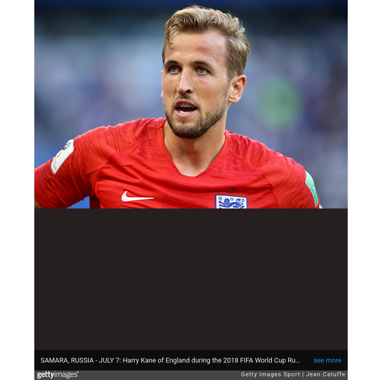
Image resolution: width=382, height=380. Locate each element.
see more (327, 360)
